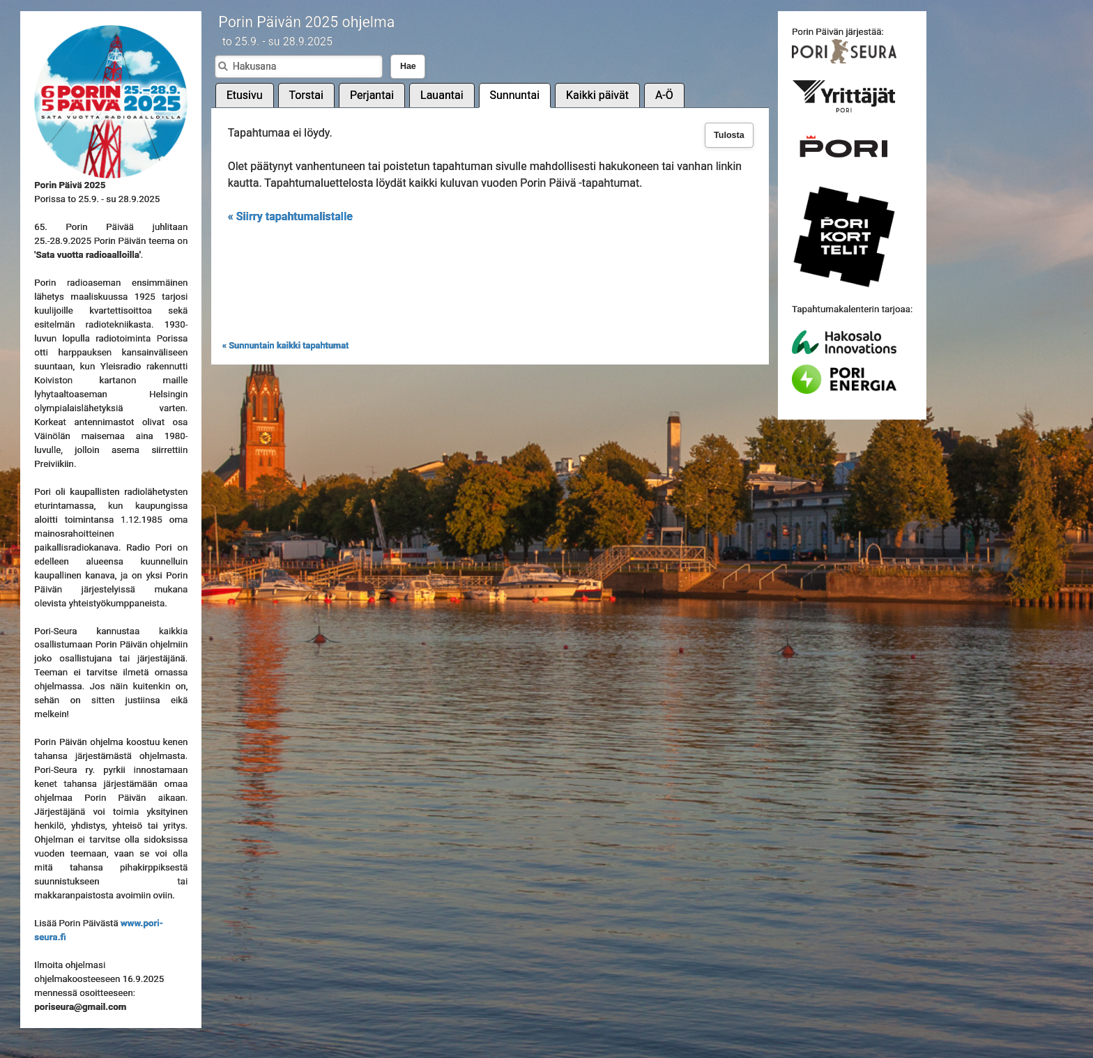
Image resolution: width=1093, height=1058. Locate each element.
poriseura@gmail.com (80, 1007)
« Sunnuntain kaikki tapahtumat (285, 345)
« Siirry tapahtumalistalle (290, 216)
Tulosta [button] (729, 135)
